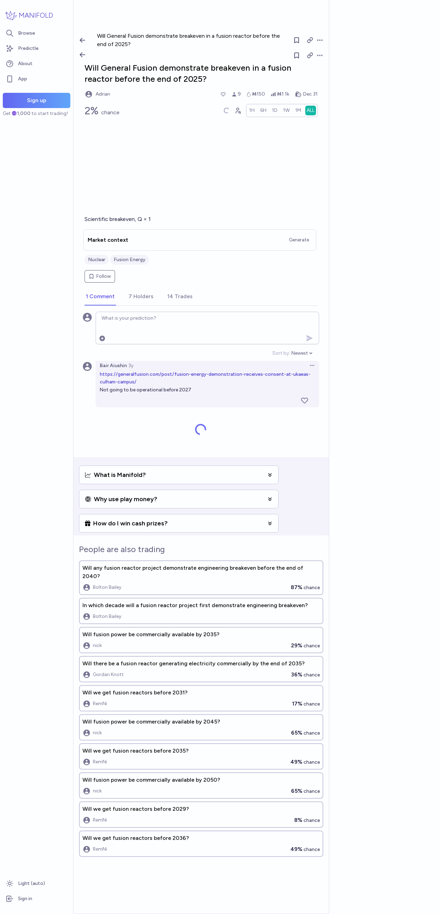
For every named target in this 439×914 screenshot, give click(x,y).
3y (130, 366)
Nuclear (96, 260)
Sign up (36, 100)
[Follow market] (297, 55)
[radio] (252, 110)
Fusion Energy (130, 260)
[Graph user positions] (238, 110)
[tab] (100, 296)
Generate (299, 240)
